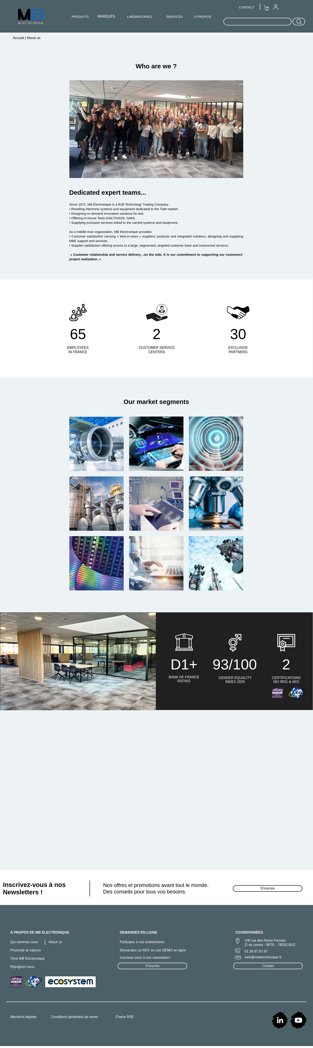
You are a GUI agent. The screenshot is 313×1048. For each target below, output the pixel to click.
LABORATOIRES (139, 16)
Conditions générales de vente (74, 1017)
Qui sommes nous (24, 942)
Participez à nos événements (142, 942)
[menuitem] (275, 7)
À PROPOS (202, 16)
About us (55, 942)
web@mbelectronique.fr (263, 957)
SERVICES (174, 16)
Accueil (19, 38)
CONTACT (246, 7)
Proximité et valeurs (25, 950)
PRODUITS (80, 16)
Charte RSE (124, 1017)
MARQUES (106, 16)
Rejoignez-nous (22, 967)
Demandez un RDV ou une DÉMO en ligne (153, 950)
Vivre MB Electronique (27, 958)
